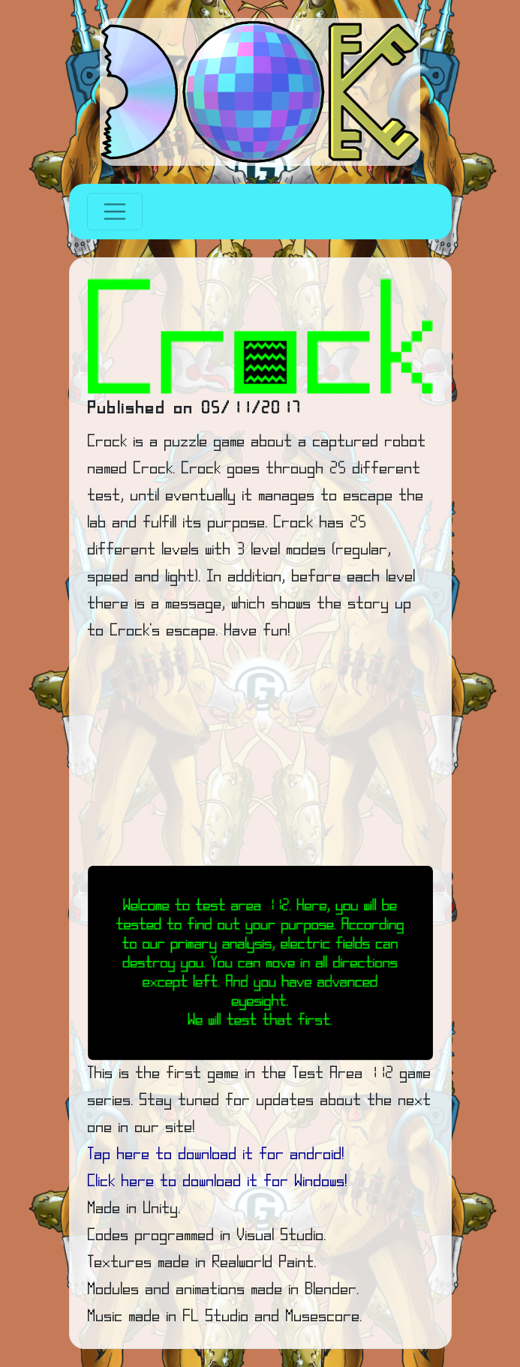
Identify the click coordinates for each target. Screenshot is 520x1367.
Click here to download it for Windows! (217, 1182)
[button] (114, 963)
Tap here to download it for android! (216, 1155)
